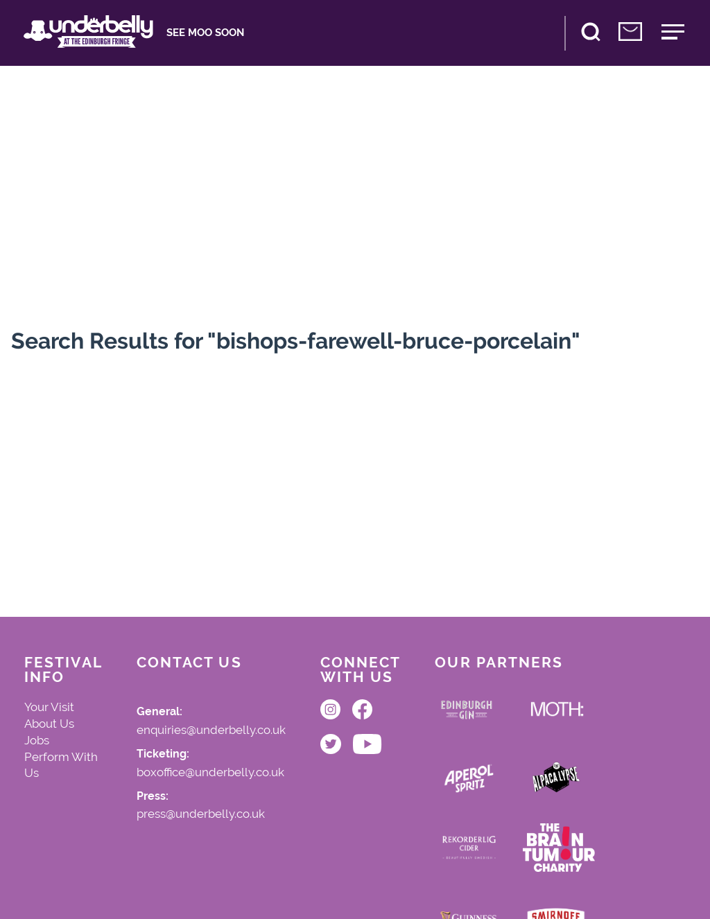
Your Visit (49, 707)
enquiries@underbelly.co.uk (211, 730)
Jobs (36, 740)
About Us (49, 723)
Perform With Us (61, 765)
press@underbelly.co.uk (201, 814)
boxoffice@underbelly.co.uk (210, 773)
